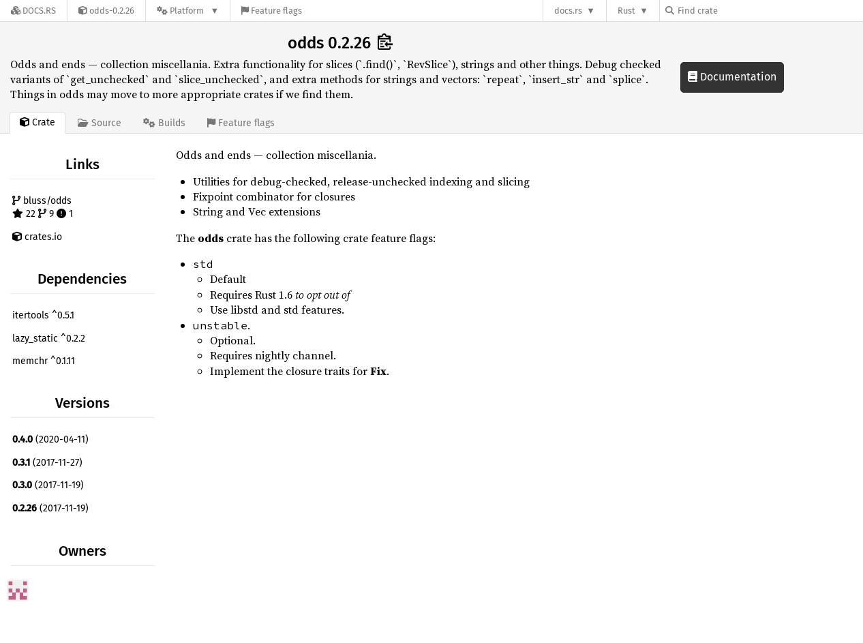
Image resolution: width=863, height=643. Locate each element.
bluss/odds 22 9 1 (42, 207)
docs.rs (568, 10)
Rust (626, 10)
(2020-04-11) (50, 439)
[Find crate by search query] (733, 10)
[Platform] (188, 10)
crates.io (37, 237)
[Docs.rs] (33, 10)
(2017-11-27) (47, 462)
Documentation (732, 76)
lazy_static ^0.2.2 (48, 338)
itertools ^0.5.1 (43, 315)
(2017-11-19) (48, 485)
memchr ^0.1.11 (43, 361)
